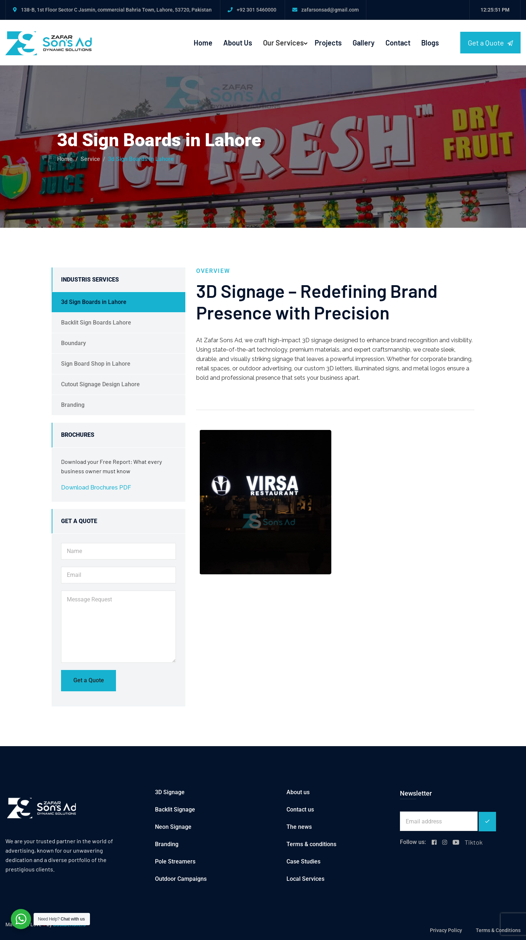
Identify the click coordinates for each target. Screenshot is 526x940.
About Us (237, 42)
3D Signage (170, 792)
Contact (397, 42)
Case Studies (303, 861)
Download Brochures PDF (96, 487)
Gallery (364, 42)
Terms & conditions (311, 844)
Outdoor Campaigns (181, 878)
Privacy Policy (446, 930)
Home (203, 42)
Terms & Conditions (498, 930)
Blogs (430, 42)
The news (299, 826)
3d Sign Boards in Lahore (93, 302)
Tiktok (474, 842)
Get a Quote (490, 42)
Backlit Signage (175, 809)
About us (298, 792)
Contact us (300, 809)
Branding (73, 404)
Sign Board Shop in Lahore (95, 363)
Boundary (73, 343)
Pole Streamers (175, 861)
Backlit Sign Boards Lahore (96, 322)
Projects (328, 42)
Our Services (283, 42)
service (90, 159)
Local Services (305, 878)
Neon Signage (173, 826)
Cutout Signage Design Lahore (100, 384)
